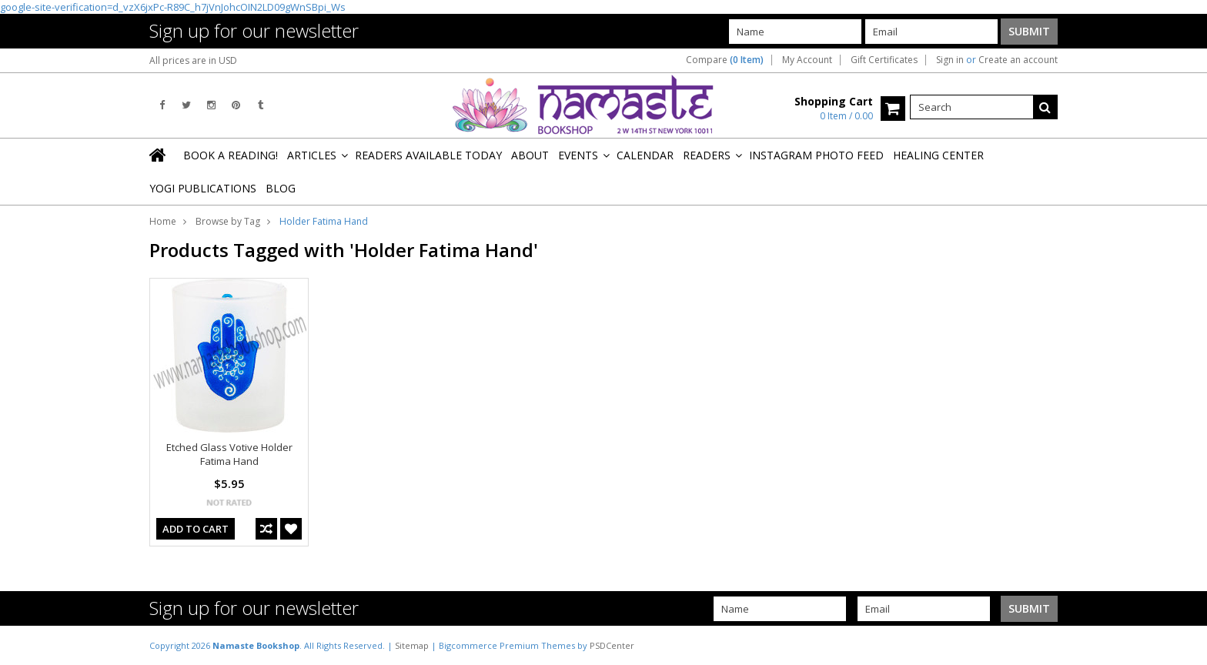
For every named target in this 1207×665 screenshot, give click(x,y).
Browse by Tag (228, 221)
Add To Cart (195, 529)
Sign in (950, 60)
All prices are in (193, 60)
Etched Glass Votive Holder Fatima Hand (229, 454)
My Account (807, 60)
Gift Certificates (884, 60)
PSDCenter (612, 645)
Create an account (1018, 60)
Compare (725, 60)
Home (162, 221)
